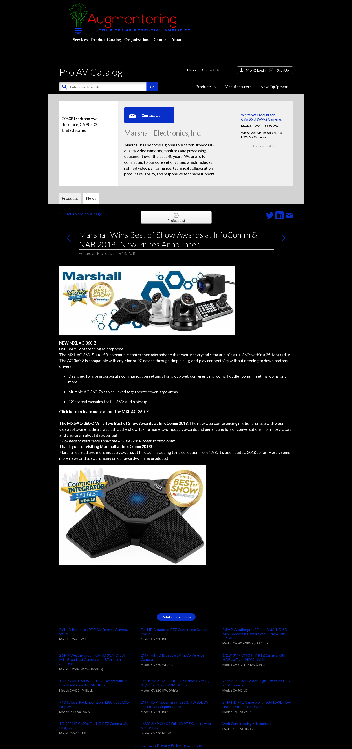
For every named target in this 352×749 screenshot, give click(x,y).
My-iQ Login (256, 70)
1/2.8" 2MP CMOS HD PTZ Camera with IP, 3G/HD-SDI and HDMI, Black (93, 683)
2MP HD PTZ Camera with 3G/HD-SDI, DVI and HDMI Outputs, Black (175, 704)
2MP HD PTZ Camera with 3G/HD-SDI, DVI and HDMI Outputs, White (256, 704)
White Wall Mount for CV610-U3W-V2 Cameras (261, 117)
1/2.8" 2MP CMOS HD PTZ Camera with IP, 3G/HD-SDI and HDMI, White (175, 683)
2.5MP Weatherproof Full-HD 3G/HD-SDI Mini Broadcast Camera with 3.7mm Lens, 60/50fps (92, 659)
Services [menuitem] (80, 39)
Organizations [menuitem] (137, 39)
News (191, 70)
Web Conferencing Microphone (246, 723)
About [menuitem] (177, 39)
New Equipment (274, 86)
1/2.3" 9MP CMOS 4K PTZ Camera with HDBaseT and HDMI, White (253, 657)
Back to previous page (80, 213)
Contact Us (211, 70)
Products (206, 86)
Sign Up (283, 70)
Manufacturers (237, 86)
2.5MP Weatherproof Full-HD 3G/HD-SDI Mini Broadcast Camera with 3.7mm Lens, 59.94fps (255, 633)
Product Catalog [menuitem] (106, 39)
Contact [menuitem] (161, 39)
